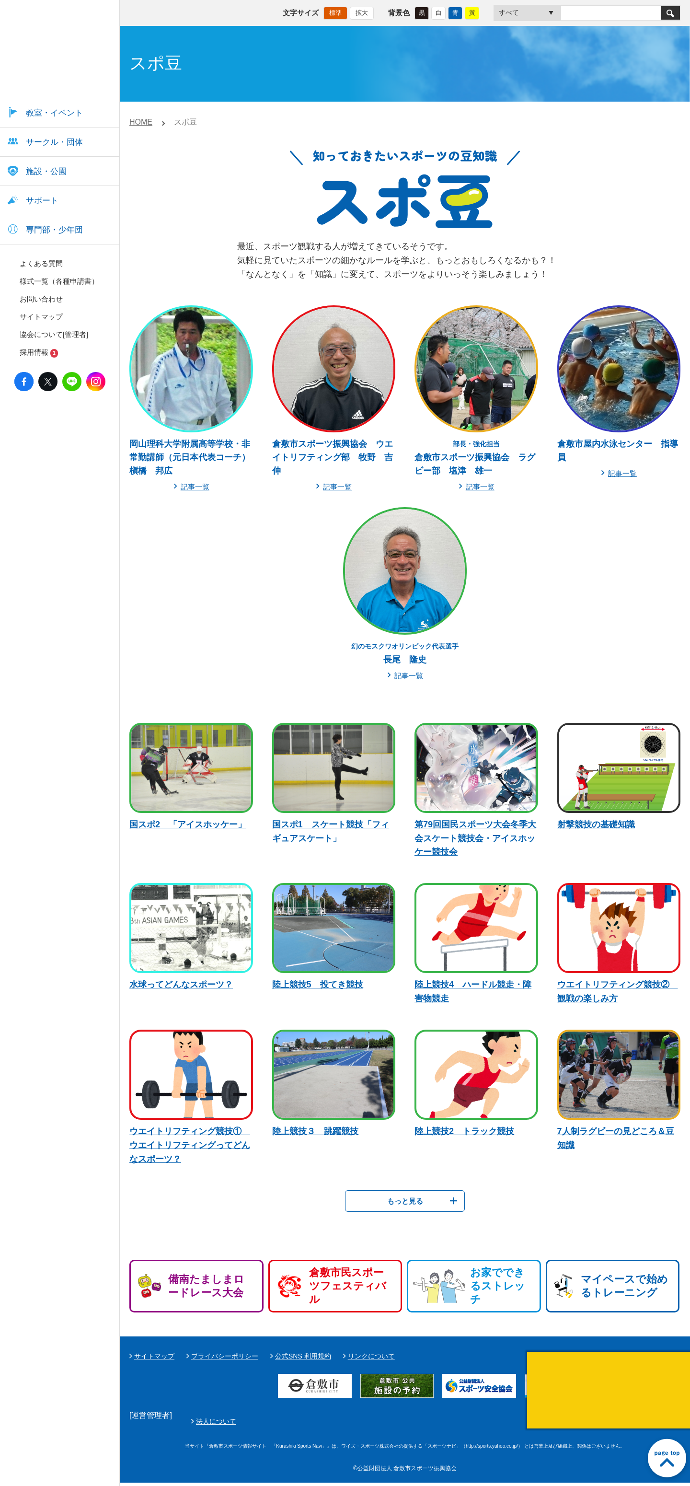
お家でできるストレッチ (497, 1285)
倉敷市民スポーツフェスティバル (347, 1285)
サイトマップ (154, 1356)
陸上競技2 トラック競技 (464, 1131)
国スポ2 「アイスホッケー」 (187, 824)
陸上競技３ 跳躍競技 (315, 1131)
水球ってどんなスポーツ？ (181, 984)
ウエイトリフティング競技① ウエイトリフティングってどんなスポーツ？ (189, 1145)
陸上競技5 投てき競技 (317, 984)
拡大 (362, 12)
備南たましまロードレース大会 (206, 1286)
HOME (140, 122)
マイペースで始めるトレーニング (624, 1286)
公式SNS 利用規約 (303, 1356)
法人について (442, 1422)
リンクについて (371, 1356)
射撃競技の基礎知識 (596, 824)
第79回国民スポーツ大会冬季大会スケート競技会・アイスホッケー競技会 (475, 838)
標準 (335, 12)
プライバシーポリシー (224, 1356)
